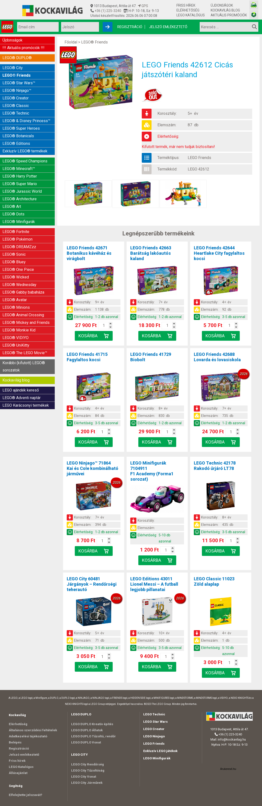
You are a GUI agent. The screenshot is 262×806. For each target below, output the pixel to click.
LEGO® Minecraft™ (18, 168)
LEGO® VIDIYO (15, 337)
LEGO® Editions (16, 143)
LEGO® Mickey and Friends (26, 322)
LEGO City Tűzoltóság (87, 770)
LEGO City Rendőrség (87, 764)
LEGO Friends (199, 157)
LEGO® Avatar (14, 299)
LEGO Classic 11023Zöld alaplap (214, 581)
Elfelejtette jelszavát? (25, 795)
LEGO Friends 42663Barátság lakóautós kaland (150, 253)
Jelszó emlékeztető (168, 27)
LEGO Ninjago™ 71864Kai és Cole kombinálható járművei (92, 468)
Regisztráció (129, 27)
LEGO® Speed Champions (24, 161)
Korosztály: (167, 113)
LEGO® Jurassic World (22, 191)
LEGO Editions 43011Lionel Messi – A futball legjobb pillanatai (154, 584)
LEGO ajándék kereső (20, 390)
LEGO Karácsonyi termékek (25, 405)
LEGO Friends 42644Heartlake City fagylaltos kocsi (219, 253)
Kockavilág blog (225, 10)
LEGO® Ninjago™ (16, 90)
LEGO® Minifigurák (18, 221)
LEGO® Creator (15, 98)
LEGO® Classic (15, 105)
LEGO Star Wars (155, 721)
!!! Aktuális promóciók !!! (23, 47)
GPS (143, 6)
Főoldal (71, 42)
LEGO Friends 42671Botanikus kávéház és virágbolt (89, 253)
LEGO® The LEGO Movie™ (24, 352)
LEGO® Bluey (14, 262)
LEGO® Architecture (19, 199)
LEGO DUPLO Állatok (87, 730)
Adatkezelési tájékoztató (28, 736)
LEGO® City (12, 67)
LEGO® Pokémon (17, 239)
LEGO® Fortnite (15, 231)
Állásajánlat (18, 773)
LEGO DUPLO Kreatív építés (92, 724)
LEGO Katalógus (190, 15)
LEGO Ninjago (154, 736)
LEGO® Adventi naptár (21, 397)
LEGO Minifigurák (156, 758)
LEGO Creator (153, 729)
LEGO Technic (154, 714)
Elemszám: (166, 125)
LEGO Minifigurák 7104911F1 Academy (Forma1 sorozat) (152, 471)
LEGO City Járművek (86, 783)
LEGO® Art (11, 206)
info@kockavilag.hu (232, 739)
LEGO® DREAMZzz (19, 246)
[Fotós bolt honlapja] (253, 14)
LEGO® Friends (16, 75)
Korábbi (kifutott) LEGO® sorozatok (23, 366)
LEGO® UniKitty (15, 345)
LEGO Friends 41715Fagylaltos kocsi (87, 357)
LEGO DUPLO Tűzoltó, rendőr (93, 736)
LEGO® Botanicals (18, 136)
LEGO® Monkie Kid (18, 330)
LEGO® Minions (16, 307)
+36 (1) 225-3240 (107, 11)
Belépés (15, 742)
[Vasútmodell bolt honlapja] (253, 5)
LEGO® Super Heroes (21, 128)
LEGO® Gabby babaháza (23, 292)
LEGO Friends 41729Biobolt (150, 357)
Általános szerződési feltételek (33, 730)
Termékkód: (167, 169)
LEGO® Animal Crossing (23, 315)
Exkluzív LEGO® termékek (24, 151)
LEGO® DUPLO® (17, 57)
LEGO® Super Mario (19, 183)
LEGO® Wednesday (19, 284)
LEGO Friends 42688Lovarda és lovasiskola (217, 357)
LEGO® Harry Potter (19, 176)
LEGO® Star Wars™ (18, 83)
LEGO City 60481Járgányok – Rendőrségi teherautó (92, 584)
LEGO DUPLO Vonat (86, 742)
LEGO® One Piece (18, 269)
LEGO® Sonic (14, 254)
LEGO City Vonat (83, 776)
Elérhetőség (187, 10)
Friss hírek (185, 5)
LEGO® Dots (13, 214)
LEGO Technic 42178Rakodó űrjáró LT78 (215, 465)
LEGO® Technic (15, 113)
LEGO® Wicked (15, 277)
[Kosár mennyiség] (104, 325)
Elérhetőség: (168, 136)
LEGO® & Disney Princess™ (26, 120)
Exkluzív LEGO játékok (160, 751)
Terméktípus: (168, 157)
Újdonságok (222, 5)
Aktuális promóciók (229, 15)
